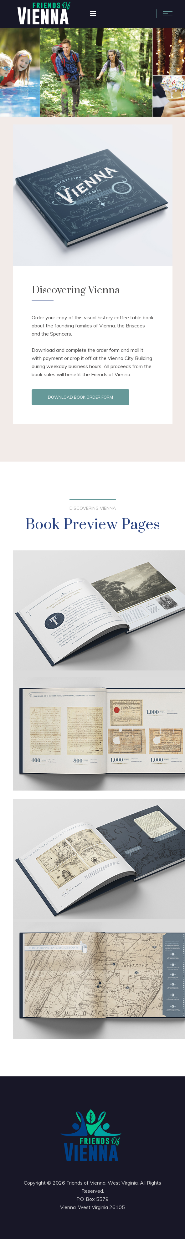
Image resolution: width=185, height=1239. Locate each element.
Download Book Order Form (80, 397)
